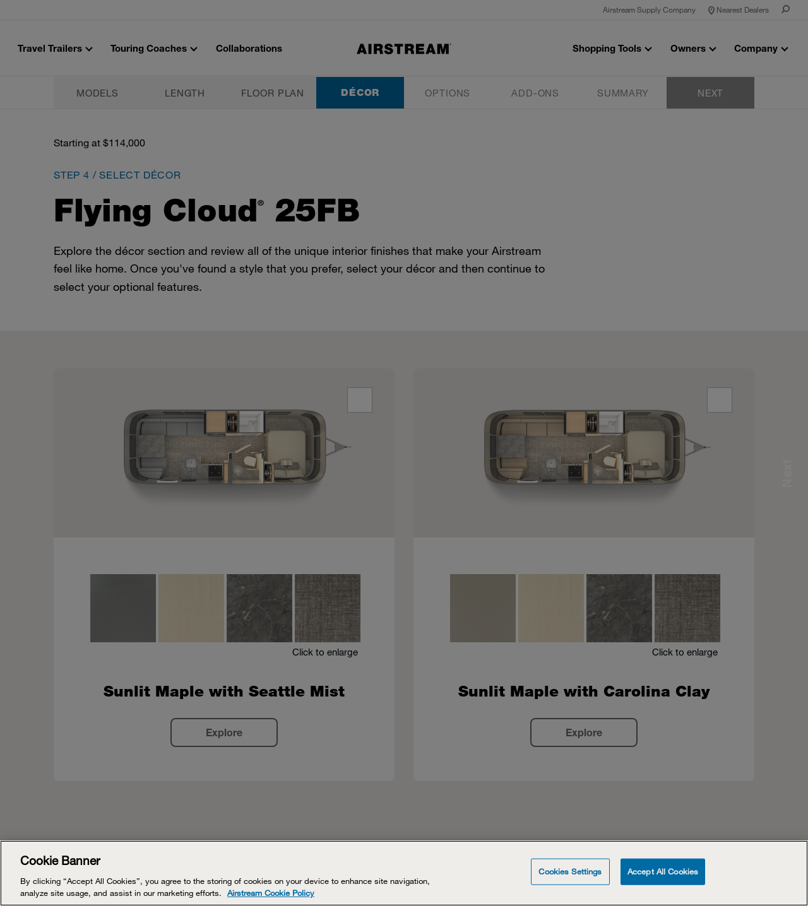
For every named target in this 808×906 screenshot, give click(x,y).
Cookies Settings (570, 871)
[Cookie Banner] (404, 873)
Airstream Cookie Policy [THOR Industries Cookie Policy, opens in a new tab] (270, 893)
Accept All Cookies (662, 871)
